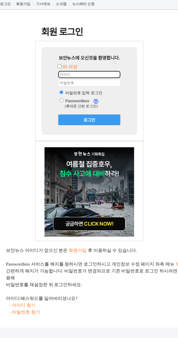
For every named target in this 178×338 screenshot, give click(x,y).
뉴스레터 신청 (83, 4)
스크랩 (61, 4)
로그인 (5, 4)
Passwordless (74, 101)
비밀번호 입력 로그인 (80, 93)
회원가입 (23, 4)
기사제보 (43, 4)
